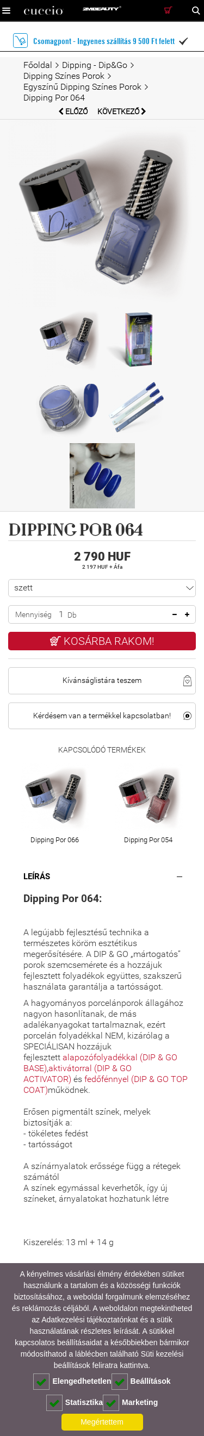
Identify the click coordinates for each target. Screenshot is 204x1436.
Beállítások (141, 1381)
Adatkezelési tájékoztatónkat (89, 1319)
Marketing (130, 1403)
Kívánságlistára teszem (102, 680)
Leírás (36, 876)
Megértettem (102, 1422)
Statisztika (74, 1403)
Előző (73, 111)
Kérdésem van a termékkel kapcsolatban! (102, 715)
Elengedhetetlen (72, 1381)
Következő (121, 111)
